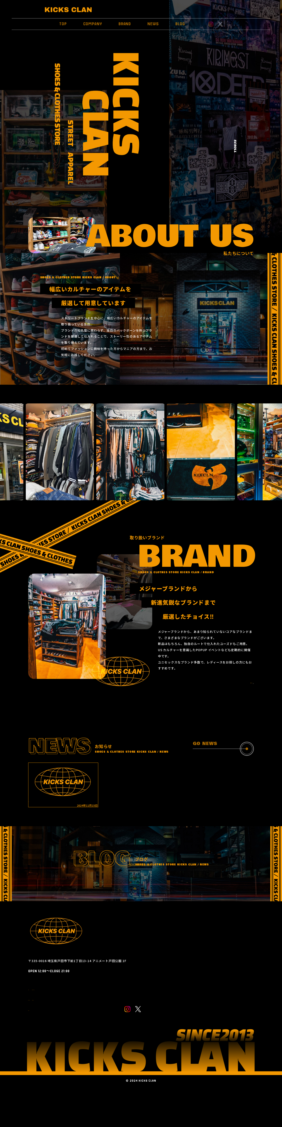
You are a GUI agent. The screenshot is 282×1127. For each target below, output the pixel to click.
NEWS (153, 22)
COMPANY (92, 22)
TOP (63, 22)
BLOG (180, 22)
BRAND (125, 22)
